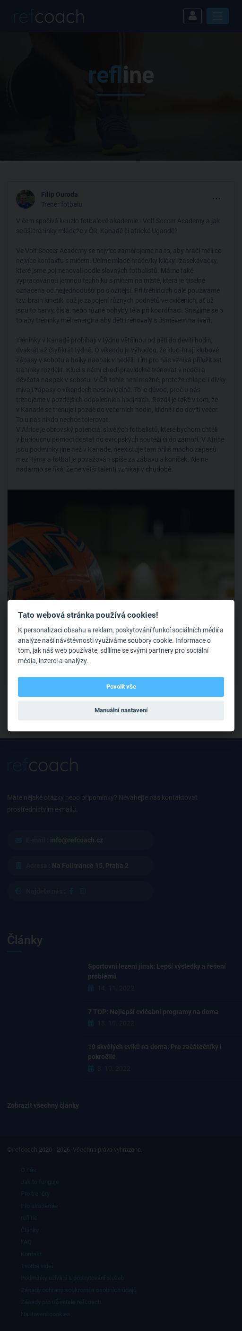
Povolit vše (121, 686)
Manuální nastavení (121, 710)
